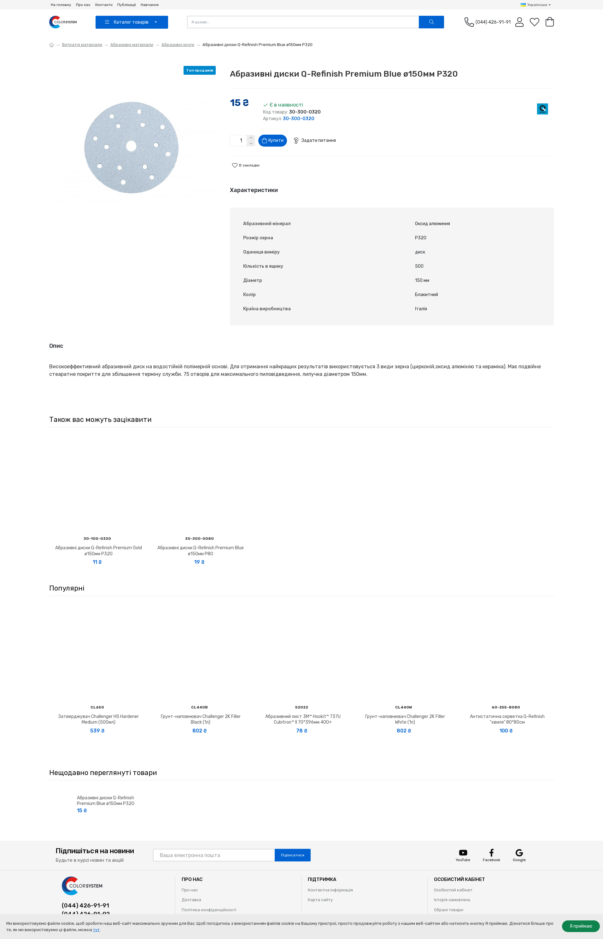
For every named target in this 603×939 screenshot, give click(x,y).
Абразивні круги (177, 44)
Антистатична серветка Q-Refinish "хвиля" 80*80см (507, 709)
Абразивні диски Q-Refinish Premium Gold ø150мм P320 (98, 541)
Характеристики (254, 192)
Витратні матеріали (82, 44)
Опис (56, 342)
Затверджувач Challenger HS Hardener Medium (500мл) (98, 709)
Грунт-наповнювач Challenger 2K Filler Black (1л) (201, 709)
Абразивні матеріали (131, 44)
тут (96, 929)
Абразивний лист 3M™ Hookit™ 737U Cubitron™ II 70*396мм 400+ (303, 709)
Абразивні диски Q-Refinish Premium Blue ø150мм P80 (200, 541)
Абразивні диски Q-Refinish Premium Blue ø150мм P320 (105, 790)
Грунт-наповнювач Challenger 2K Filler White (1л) (405, 709)
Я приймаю (581, 926)
